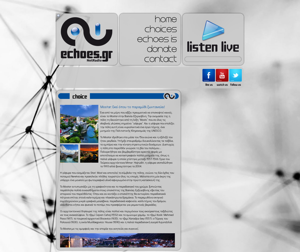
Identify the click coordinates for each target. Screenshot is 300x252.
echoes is (157, 40)
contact (160, 60)
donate (162, 50)
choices (161, 30)
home (166, 20)
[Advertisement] (127, 77)
